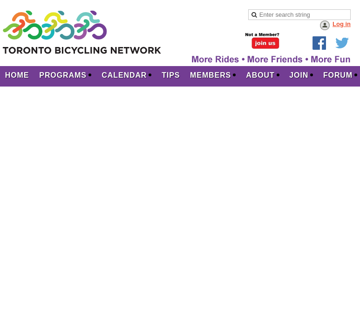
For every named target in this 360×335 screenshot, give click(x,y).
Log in (342, 23)
